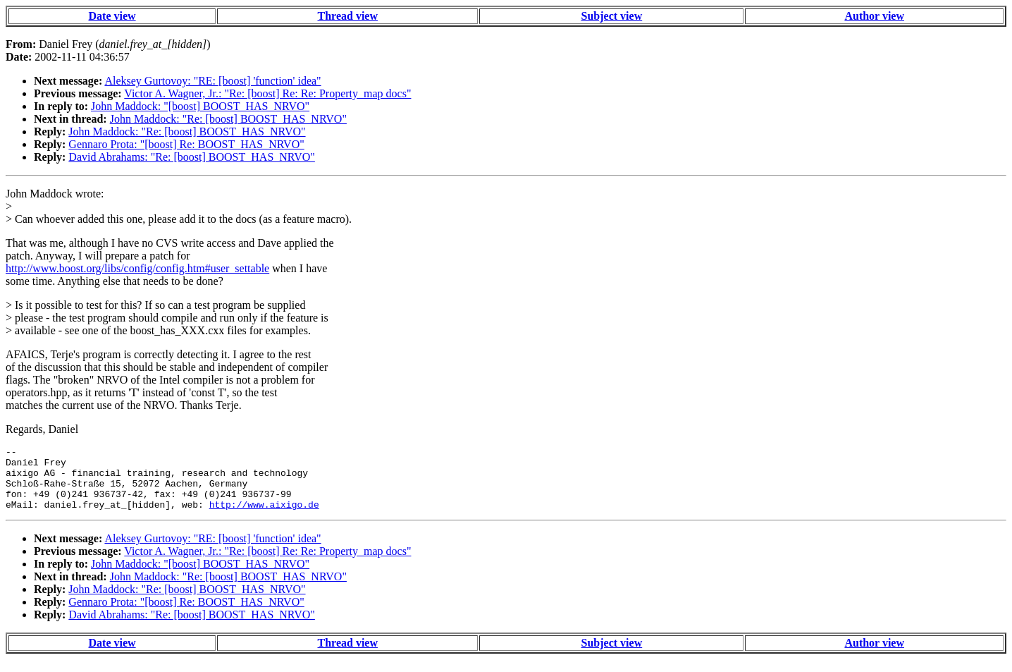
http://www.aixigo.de (264, 517)
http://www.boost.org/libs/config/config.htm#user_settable (137, 268)
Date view (112, 16)
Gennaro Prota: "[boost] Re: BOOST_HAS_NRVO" (186, 144)
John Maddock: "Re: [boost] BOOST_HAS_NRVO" (228, 119)
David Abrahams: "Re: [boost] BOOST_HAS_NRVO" (191, 157)
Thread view (348, 16)
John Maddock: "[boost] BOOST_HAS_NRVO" (200, 106)
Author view (874, 16)
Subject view (612, 16)
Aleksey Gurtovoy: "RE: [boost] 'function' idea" (212, 81)
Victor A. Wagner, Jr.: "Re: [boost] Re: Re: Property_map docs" (267, 93)
